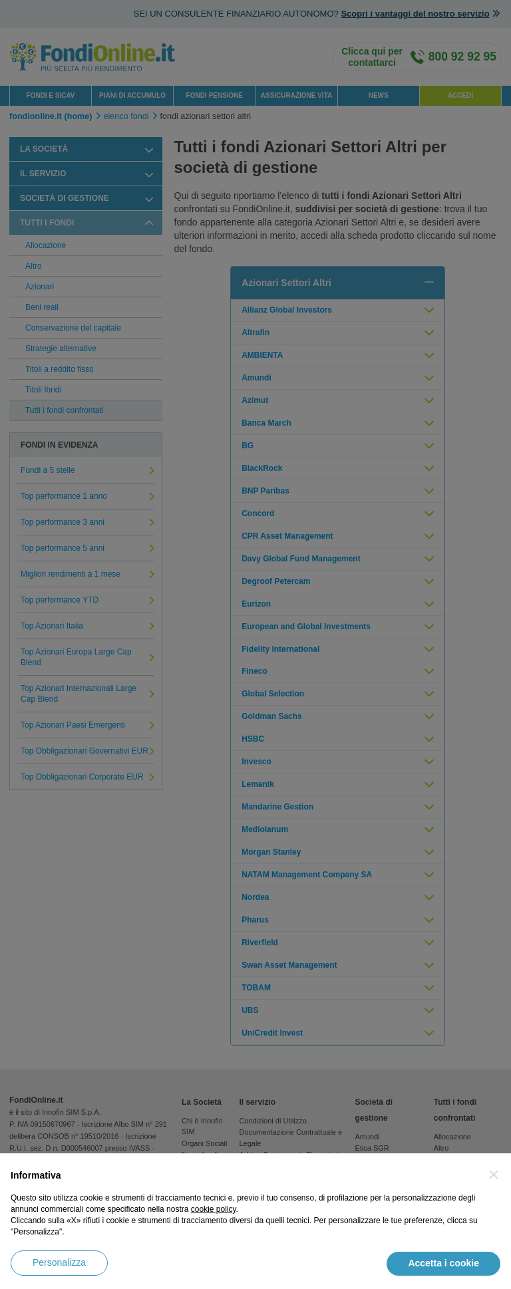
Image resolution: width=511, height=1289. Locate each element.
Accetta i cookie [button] (443, 1263)
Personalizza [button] (59, 1262)
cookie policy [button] (213, 1209)
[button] (493, 1174)
